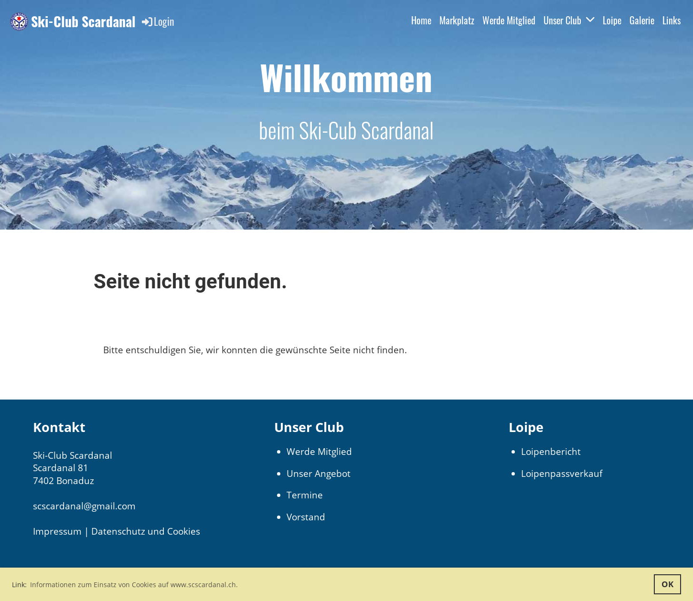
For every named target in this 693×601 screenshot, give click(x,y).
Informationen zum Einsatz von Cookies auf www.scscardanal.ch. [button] (134, 584)
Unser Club (569, 20)
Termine (305, 495)
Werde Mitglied (508, 20)
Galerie (641, 20)
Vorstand (306, 517)
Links (671, 20)
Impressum (57, 531)
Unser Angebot (319, 473)
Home (421, 20)
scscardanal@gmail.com (84, 506)
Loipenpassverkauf (561, 473)
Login (157, 21)
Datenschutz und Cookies (145, 531)
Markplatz (456, 20)
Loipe (612, 20)
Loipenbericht (551, 451)
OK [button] (667, 584)
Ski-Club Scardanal (83, 21)
